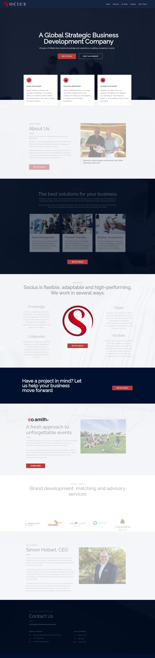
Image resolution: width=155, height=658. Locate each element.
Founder (133, 4)
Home (108, 4)
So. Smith (125, 4)
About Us (116, 4)
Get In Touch (142, 4)
